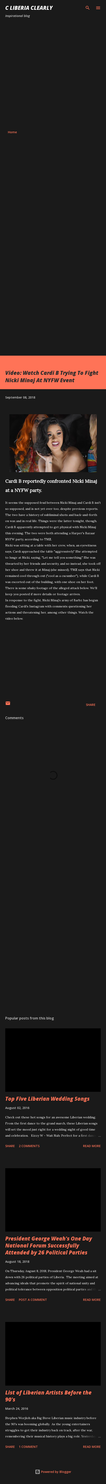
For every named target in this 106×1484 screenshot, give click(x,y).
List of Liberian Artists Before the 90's (48, 1396)
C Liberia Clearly (29, 7)
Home (12, 132)
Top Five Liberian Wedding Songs (47, 1098)
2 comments (29, 1146)
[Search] (87, 7)
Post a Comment (33, 1300)
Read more (92, 1146)
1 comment (28, 1447)
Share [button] (91, 705)
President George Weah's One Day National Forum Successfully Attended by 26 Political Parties (48, 1245)
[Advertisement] (53, 74)
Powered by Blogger (53, 1472)
